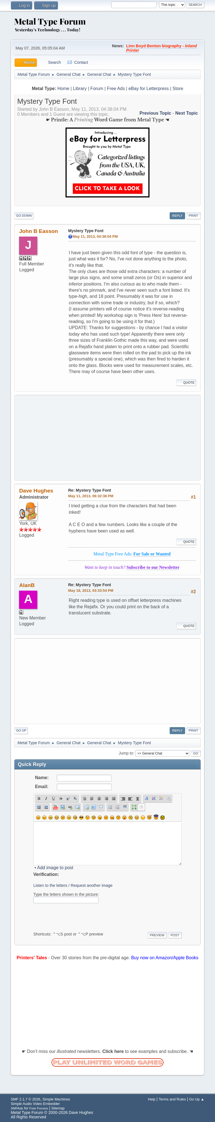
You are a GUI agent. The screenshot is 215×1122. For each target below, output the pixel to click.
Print (193, 215)
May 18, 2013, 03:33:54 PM (90, 590)
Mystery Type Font (85, 230)
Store (177, 88)
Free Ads (116, 88)
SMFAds (17, 1108)
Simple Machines (56, 1099)
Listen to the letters (50, 885)
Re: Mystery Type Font (89, 490)
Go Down (24, 215)
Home (63, 88)
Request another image (92, 885)
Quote (186, 382)
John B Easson (38, 231)
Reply (177, 215)
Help (151, 1099)
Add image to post (55, 867)
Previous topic (155, 113)
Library (80, 88)
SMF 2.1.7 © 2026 (25, 1099)
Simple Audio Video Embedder (35, 1104)
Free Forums (38, 1108)
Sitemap (58, 1108)
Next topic (186, 113)
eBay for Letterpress (148, 88)
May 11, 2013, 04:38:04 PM (95, 236)
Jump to (126, 753)
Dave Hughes (36, 491)
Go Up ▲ (196, 1099)
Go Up (21, 730)
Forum (96, 88)
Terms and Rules (172, 1099)
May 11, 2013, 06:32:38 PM (90, 496)
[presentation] (75, 916)
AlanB (26, 585)
